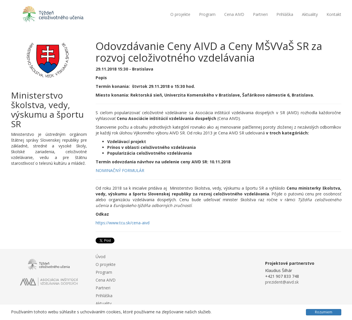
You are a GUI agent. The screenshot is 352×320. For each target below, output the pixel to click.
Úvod (100, 256)
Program (207, 14)
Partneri (260, 14)
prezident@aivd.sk (282, 282)
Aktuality (310, 14)
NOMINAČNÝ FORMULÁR (120, 170)
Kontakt (334, 14)
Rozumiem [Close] (323, 312)
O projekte (180, 14)
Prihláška (284, 14)
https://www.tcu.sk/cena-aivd (122, 222)
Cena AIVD (234, 14)
